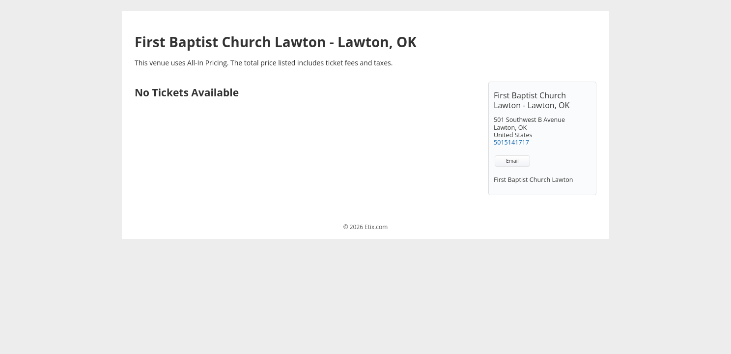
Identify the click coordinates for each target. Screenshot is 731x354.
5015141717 (511, 142)
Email (512, 160)
